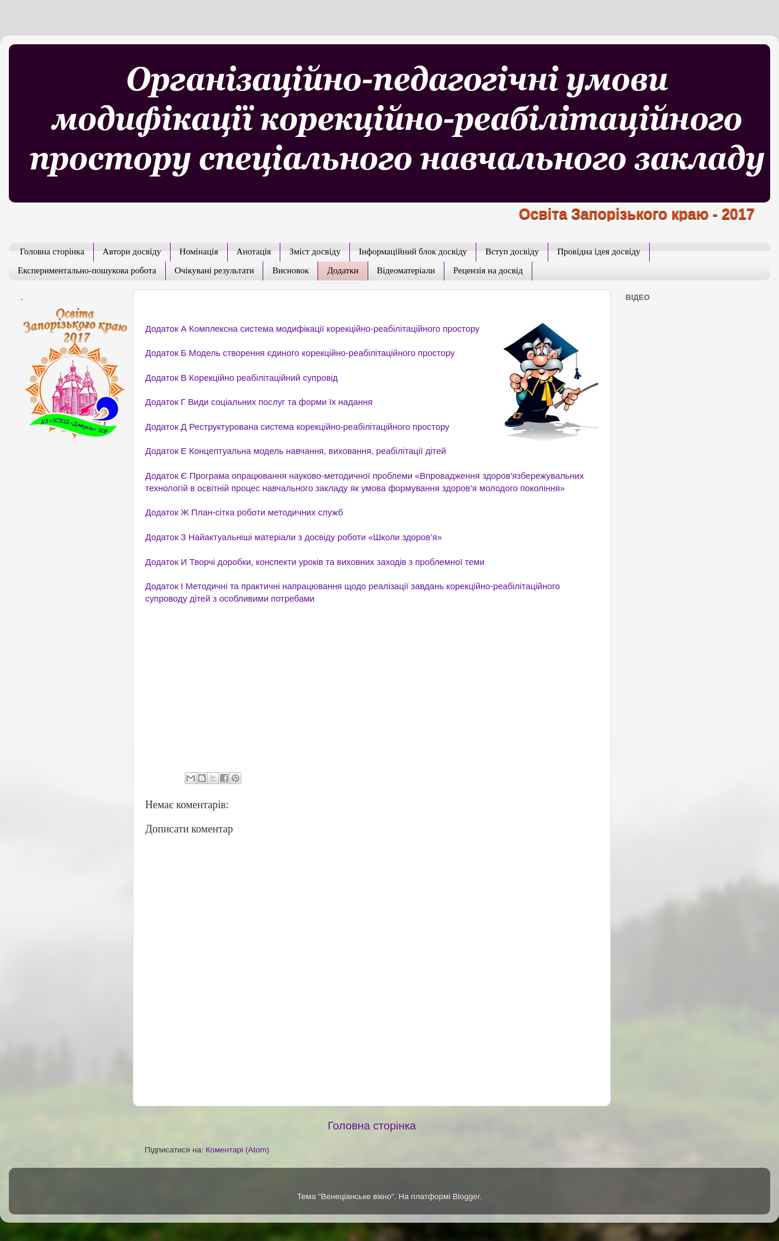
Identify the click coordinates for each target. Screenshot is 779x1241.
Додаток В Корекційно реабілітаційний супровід (241, 378)
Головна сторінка (52, 251)
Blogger (466, 1196)
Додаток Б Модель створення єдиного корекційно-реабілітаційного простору (299, 353)
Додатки (342, 270)
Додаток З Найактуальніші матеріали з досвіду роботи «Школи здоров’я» (293, 537)
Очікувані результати (214, 270)
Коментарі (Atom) (237, 1149)
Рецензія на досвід (488, 270)
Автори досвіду (132, 251)
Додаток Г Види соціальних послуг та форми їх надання (258, 402)
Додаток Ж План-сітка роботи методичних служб (244, 512)
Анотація (254, 251)
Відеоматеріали (406, 270)
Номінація (198, 251)
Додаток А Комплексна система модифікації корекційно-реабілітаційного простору (312, 329)
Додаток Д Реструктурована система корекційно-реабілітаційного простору (297, 427)
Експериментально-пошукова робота (87, 270)
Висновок (290, 270)
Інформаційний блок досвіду (413, 251)
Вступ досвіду (512, 251)
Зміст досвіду (315, 251)
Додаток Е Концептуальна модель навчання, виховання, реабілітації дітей (295, 451)
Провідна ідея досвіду (598, 251)
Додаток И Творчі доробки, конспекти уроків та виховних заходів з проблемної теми (315, 562)
